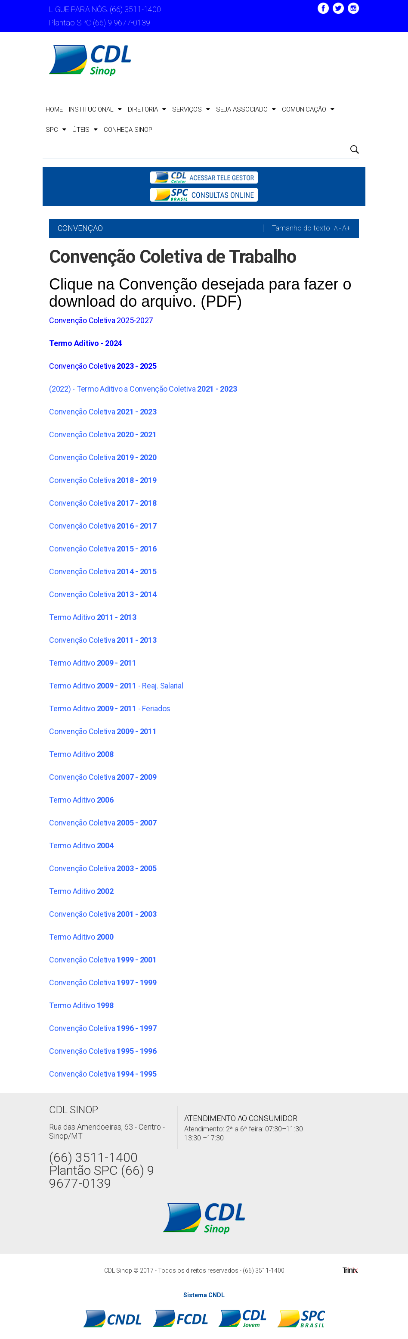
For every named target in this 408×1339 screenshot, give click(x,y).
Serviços (191, 109)
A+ (346, 228)
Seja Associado (246, 109)
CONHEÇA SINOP (128, 130)
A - (337, 228)
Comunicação (308, 109)
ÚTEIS (85, 130)
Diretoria (147, 109)
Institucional (95, 109)
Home (54, 109)
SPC (56, 130)
